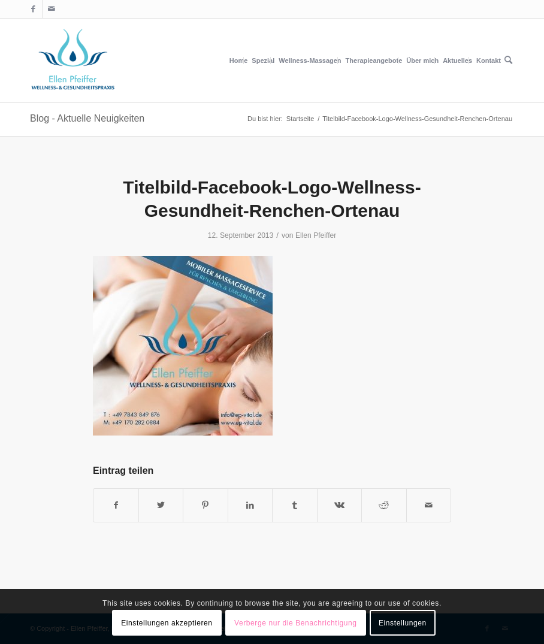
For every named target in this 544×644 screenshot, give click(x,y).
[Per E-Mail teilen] (429, 505)
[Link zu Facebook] (33, 9)
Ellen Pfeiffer (315, 235)
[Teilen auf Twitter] (161, 505)
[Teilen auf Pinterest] (205, 505)
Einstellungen (403, 623)
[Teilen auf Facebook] (115, 505)
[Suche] (508, 60)
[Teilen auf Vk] (340, 505)
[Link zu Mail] (52, 9)
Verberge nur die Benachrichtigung (295, 623)
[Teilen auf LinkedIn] (250, 505)
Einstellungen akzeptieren (166, 623)
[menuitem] (239, 60)
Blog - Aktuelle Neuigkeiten (87, 118)
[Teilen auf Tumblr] (295, 505)
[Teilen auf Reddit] (384, 505)
